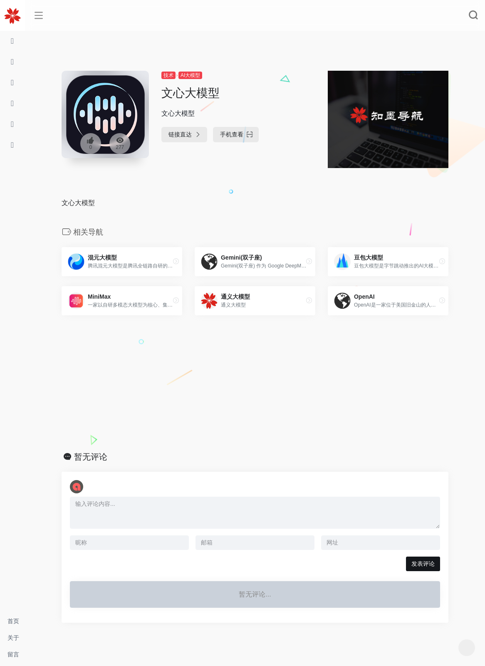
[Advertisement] (255, 383)
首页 (13, 621)
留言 (13, 654)
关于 (13, 637)
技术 (168, 75)
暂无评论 (90, 456)
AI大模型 (190, 75)
